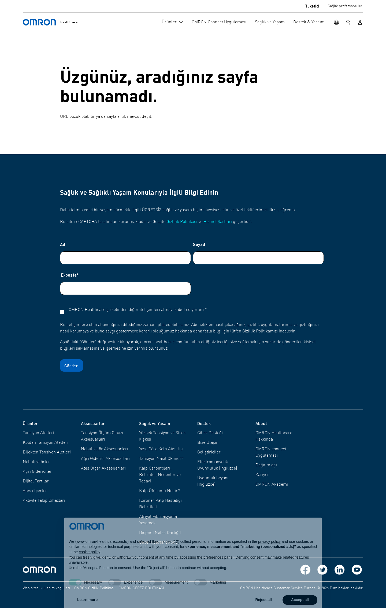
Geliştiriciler (209, 452)
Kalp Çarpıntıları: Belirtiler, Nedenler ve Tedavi (160, 475)
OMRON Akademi (271, 484)
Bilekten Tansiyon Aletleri (47, 452)
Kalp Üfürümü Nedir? (159, 491)
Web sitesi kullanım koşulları (46, 588)
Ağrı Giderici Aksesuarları (105, 459)
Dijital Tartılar (36, 481)
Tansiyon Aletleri (38, 433)
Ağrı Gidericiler (37, 472)
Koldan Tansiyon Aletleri (45, 443)
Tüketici (312, 5)
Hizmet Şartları (217, 222)
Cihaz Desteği (210, 433)
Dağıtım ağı (266, 465)
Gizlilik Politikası (181, 222)
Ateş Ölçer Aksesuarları (103, 468)
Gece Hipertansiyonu (158, 542)
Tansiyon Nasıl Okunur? (161, 459)
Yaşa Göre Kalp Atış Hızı (161, 449)
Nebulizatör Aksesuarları (104, 449)
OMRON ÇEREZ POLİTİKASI (141, 588)
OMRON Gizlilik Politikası (94, 588)
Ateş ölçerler (35, 491)
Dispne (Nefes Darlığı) (160, 533)
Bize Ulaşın (207, 443)
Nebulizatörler (36, 462)
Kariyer (262, 475)
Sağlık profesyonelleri (345, 6)
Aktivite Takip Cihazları (44, 501)
